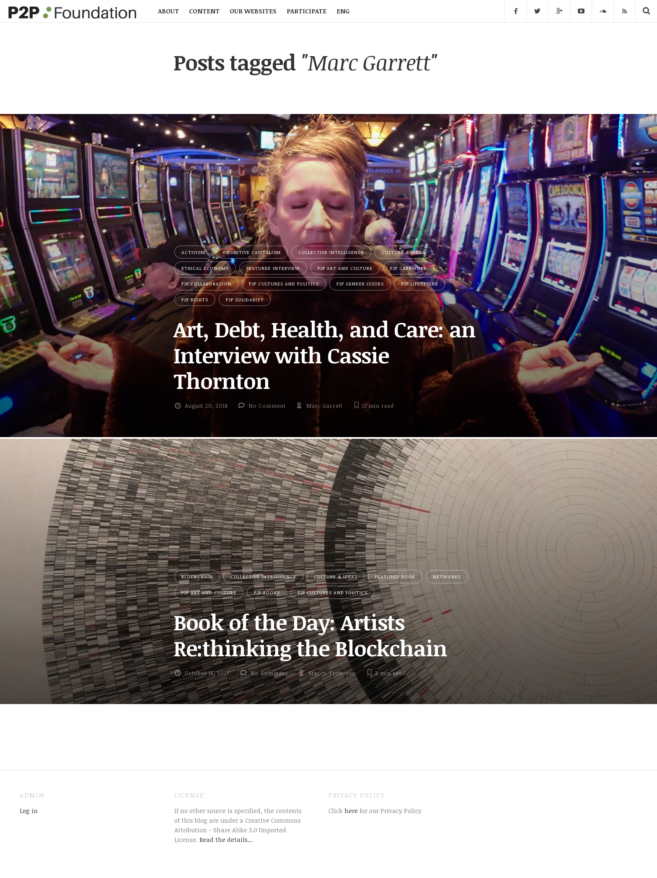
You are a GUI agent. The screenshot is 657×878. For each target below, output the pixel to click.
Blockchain (197, 576)
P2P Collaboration (206, 283)
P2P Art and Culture (345, 268)
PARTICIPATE (306, 11)
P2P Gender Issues (360, 283)
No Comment (267, 405)
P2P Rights (194, 299)
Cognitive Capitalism (252, 252)
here (350, 810)
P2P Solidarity (245, 299)
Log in (29, 810)
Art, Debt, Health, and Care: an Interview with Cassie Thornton (324, 354)
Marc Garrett (324, 405)
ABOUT (168, 11)
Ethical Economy (205, 268)
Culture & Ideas (403, 252)
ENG (342, 11)
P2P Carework (408, 268)
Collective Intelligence (331, 252)
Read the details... (226, 839)
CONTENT (204, 11)
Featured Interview (273, 268)
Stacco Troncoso (332, 673)
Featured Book (395, 576)
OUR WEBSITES (253, 11)
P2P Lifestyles (419, 283)
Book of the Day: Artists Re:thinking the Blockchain (310, 634)
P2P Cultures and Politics (284, 283)
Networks (447, 576)
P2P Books (267, 592)
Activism (193, 252)
